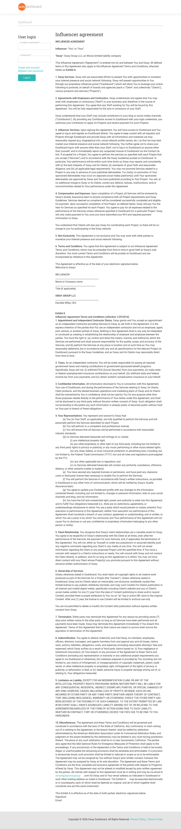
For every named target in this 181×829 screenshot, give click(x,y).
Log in (26, 77)
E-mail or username (30, 42)
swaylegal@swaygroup (68, 775)
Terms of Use (155, 819)
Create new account (29, 67)
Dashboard (25, 22)
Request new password (30, 71)
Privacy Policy (138, 819)
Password (25, 55)
